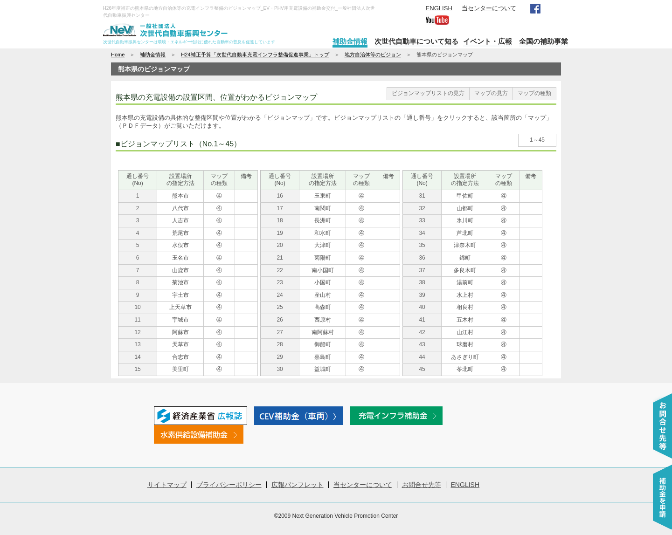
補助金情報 (350, 41)
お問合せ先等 (421, 484)
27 (280, 332)
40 (422, 307)
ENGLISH (439, 8)
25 (280, 307)
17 (280, 208)
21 (280, 257)
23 (280, 282)
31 (422, 195)
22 (280, 270)
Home (118, 54)
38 (422, 282)
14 (137, 357)
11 (137, 319)
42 (422, 332)
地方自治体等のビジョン (373, 54)
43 (422, 344)
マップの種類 (534, 93)
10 (137, 307)
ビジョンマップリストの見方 (428, 93)
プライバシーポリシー (229, 484)
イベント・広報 (487, 41)
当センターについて (489, 8)
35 (422, 245)
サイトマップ (167, 484)
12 (137, 332)
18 (280, 220)
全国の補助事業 (543, 41)
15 (137, 369)
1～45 (537, 140)
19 (280, 233)
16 (280, 195)
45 (422, 369)
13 (137, 344)
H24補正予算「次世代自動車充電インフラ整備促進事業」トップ (255, 54)
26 (280, 319)
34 (422, 233)
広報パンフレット (297, 484)
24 (280, 295)
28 (280, 344)
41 (422, 319)
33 (422, 220)
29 (280, 357)
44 (422, 357)
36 (422, 257)
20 (280, 245)
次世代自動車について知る (416, 41)
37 (422, 270)
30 (280, 369)
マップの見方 (491, 93)
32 (422, 208)
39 (422, 295)
